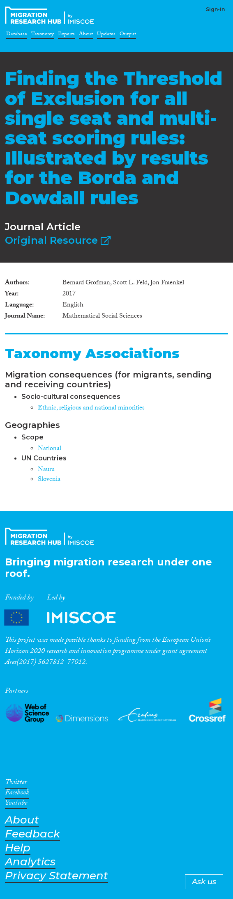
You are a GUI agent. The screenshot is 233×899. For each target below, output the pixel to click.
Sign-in (215, 9)
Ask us (204, 881)
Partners (67, 617)
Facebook (17, 794)
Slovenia (49, 479)
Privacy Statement (56, 875)
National (49, 449)
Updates (106, 35)
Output (128, 35)
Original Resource (58, 240)
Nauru (46, 470)
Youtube (16, 804)
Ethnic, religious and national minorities (91, 408)
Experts (66, 35)
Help (17, 848)
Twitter (16, 784)
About (86, 35)
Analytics (30, 862)
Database (16, 35)
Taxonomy (42, 35)
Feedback (32, 834)
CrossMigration (51, 15)
